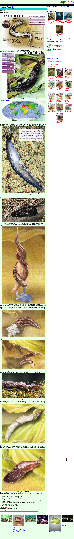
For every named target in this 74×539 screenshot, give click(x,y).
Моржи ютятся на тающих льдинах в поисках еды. (68, 21)
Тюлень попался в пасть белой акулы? (53, 64)
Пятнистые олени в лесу (51, 66)
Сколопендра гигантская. (60, 46)
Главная (70, 5)
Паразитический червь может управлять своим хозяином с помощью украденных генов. (55, 534)
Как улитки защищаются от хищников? (52, 77)
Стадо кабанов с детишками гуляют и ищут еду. (54, 63)
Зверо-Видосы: (4, 5)
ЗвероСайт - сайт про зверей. (37, 537)
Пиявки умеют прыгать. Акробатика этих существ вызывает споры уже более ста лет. (6, 525)
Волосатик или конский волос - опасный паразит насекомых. (67, 524)
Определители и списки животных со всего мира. (59, 6)
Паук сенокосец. (58, 49)
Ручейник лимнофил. (59, 100)
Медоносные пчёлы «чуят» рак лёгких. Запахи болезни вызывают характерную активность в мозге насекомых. (19, 529)
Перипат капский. (51, 111)
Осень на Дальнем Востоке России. (52, 67)
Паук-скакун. (59, 111)
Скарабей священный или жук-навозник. (68, 89)
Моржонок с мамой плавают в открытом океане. (60, 21)
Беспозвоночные (6, 8)
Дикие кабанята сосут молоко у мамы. (60, 34)
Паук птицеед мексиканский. (60, 121)
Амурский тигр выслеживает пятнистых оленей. (17, 5)
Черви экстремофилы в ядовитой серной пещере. (43, 526)
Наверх (66, 459)
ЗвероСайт (70, 1)
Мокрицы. (51, 88)
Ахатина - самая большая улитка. (60, 76)
